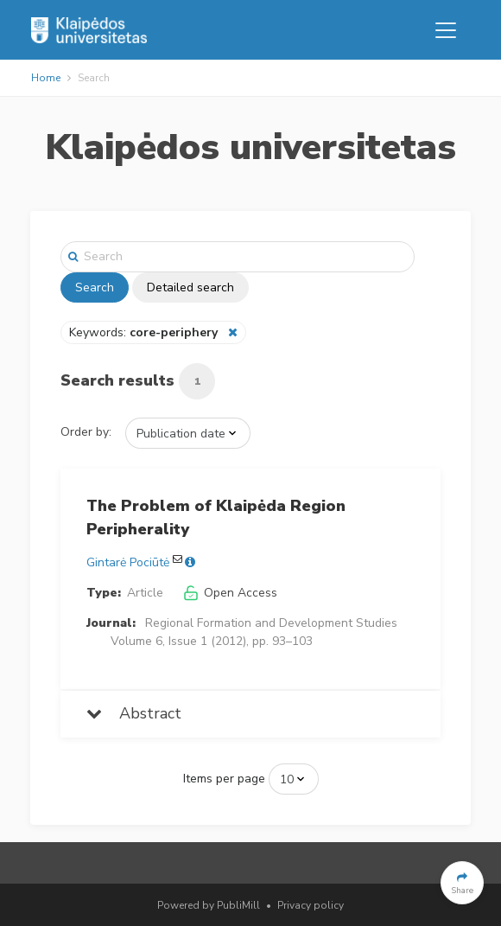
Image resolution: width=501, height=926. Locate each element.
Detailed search (190, 287)
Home (45, 78)
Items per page (224, 778)
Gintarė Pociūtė (127, 562)
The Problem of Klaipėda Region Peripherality (216, 517)
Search (94, 287)
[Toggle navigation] (446, 30)
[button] (462, 882)
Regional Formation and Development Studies (271, 623)
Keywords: (145, 332)
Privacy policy (310, 905)
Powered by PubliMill (208, 905)
